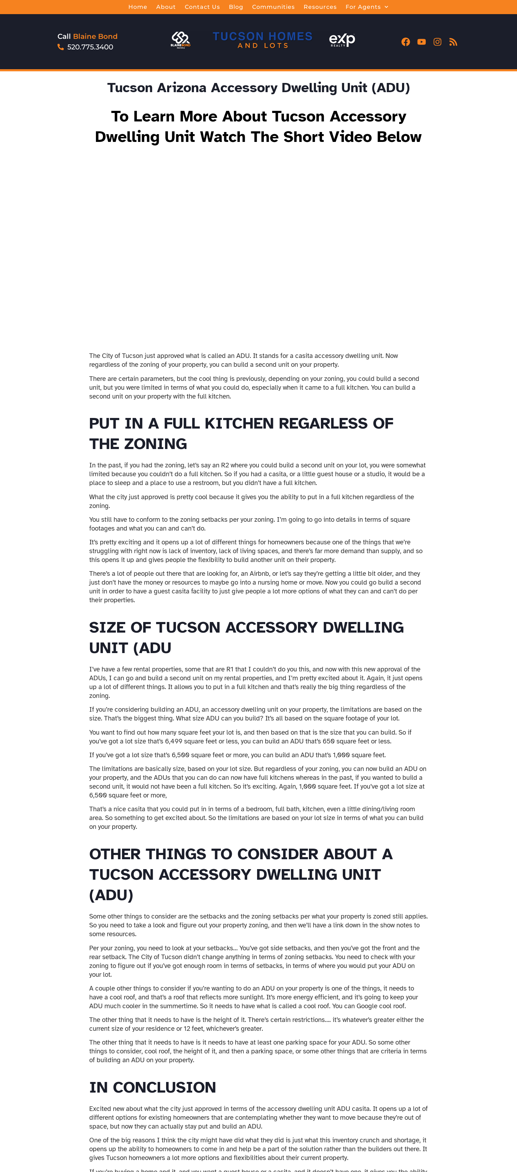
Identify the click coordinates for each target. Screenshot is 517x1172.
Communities (273, 7)
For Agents (367, 7)
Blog (236, 7)
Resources (320, 7)
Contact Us (202, 7)
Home (137, 7)
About (166, 7)
